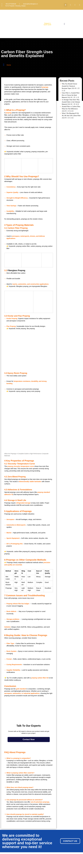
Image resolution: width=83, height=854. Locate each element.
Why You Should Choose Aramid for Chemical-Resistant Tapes (69, 86)
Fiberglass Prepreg (16, 270)
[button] (65, 5)
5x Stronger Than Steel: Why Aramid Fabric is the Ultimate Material (71, 102)
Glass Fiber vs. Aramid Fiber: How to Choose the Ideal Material (71, 95)
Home (9, 65)
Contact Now (29, 739)
